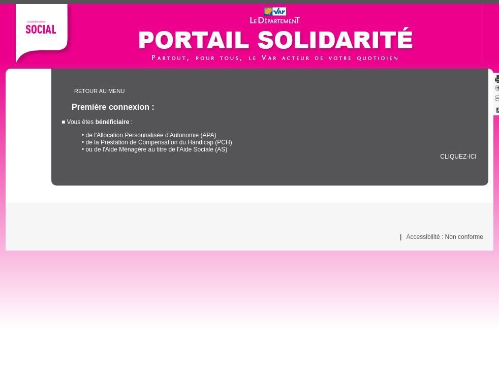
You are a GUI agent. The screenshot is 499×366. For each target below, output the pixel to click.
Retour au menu (99, 91)
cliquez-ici (458, 156)
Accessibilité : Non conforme (445, 236)
